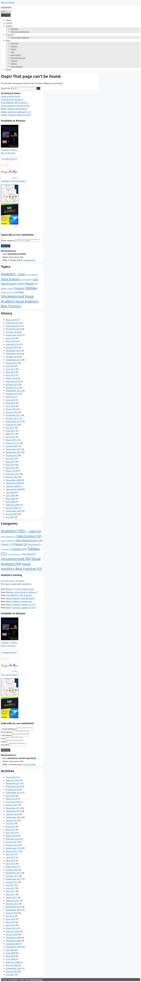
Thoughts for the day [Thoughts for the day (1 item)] (7, 292)
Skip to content (8, 2)
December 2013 (13, 350)
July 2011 (10, 427)
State (3, 741)
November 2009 (13, 483)
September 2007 (14, 511)
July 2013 (10, 366)
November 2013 (13, 353)
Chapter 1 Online (9, 149)
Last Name (6, 735)
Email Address (9, 729)
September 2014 (14, 335)
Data (12, 52)
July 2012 (10, 396)
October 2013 (12, 356)
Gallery (10, 26)
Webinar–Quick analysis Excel (20, 589)
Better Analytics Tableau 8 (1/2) (16, 111)
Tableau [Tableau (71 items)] (31, 288)
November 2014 (13, 328)
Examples (14, 29)
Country (5, 744)
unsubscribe (29, 260)
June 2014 (10, 338)
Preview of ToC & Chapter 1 (14, 181)
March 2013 (11, 378)
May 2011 (10, 433)
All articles (15, 43)
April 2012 (10, 406)
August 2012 (12, 393)
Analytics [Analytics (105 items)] (8, 274)
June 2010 (10, 461)
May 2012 (10, 403)
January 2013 (12, 384)
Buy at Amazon (8, 153)
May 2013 (10, 372)
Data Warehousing (18, 58)
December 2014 (13, 325)
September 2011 (14, 421)
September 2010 (14, 452)
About (8, 69)
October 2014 (12, 332)
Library (9, 23)
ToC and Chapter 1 (10, 674)
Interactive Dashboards (20, 32)
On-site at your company (13, 580)
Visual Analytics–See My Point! (15, 105)
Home (8, 20)
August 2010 (12, 455)
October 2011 (12, 418)
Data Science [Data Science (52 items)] (10, 279)
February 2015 (13, 322)
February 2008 (13, 504)
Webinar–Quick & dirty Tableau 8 (21, 592)
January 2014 (12, 347)
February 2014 (13, 344)
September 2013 (14, 359)
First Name (6, 732)
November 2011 (13, 415)
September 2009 (14, 489)
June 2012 (10, 399)
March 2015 (11, 319)
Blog (9, 40)
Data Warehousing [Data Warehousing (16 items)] (29, 540)
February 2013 (13, 381)
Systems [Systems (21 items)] (19, 288)
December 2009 (13, 480)
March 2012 (11, 409)
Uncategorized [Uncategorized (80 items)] (12, 296)
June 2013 (10, 369)
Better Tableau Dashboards (14, 108)
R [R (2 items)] (7, 289)
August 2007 (12, 514)
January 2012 (12, 412)
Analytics (14, 46)
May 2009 (10, 498)
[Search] (38, 88)
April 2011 (10, 436)
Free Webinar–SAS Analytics (14, 102)
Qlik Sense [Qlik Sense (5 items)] (34, 544)
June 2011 (10, 430)
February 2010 (13, 473)
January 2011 (12, 446)
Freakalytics (6, 7)
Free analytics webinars (20, 37)
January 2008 (12, 507)
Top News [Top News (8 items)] (19, 292)
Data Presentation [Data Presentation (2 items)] (31, 275)
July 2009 (10, 492)
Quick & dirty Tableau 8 (12, 99)
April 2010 (10, 467)
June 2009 (10, 495)
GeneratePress (36, 979)
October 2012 (12, 387)
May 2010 (10, 464)
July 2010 (10, 458)
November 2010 (13, 449)
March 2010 (11, 470)
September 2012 (14, 390)
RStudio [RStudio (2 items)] (11, 289)
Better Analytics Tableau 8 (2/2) (16, 114)
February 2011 (13, 443)
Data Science (16, 55)
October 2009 (12, 486)
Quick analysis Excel (10, 96)
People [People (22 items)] (29, 283)
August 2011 (12, 424)
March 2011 (11, 440)
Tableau (14, 64)
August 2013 (12, 362)
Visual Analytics (17, 66)
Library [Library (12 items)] (21, 283)
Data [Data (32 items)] (21, 274)
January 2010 (12, 477)
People (13, 49)
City (3, 738)
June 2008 (10, 501)
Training (10, 34)
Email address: (20, 240)
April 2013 (10, 375)
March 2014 (11, 341)
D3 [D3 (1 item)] (17, 275)
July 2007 (10, 517)
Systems (14, 61)
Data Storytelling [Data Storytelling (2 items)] (26, 280)
